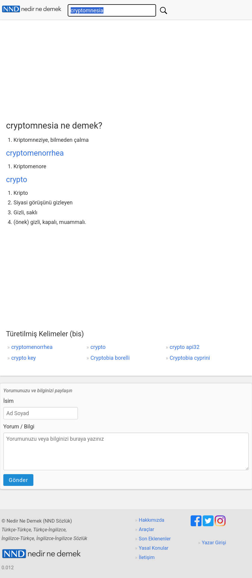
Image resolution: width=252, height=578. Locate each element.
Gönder (18, 480)
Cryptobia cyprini (190, 358)
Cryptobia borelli (110, 358)
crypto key (23, 358)
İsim (8, 401)
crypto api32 (184, 347)
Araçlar (146, 529)
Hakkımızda (151, 520)
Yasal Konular (153, 548)
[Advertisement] (129, 68)
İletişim (147, 557)
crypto (16, 179)
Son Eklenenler (155, 539)
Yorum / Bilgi (18, 426)
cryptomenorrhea (35, 153)
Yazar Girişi (214, 542)
